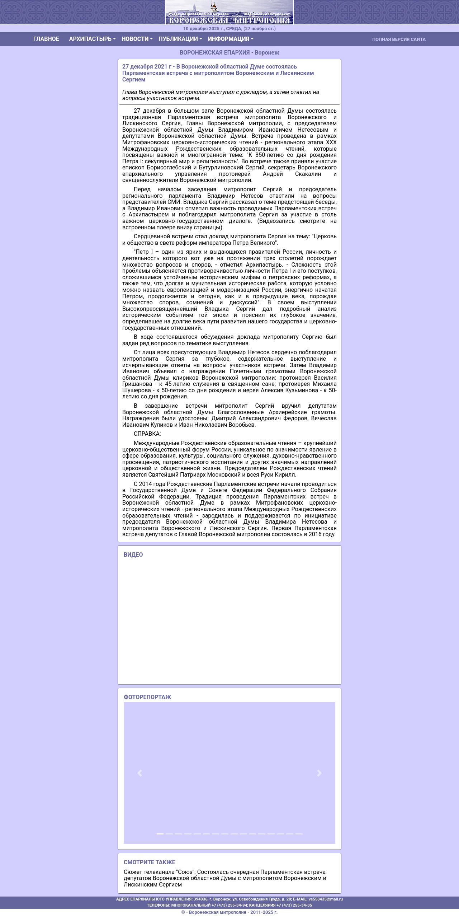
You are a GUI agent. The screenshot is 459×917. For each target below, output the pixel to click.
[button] (140, 773)
